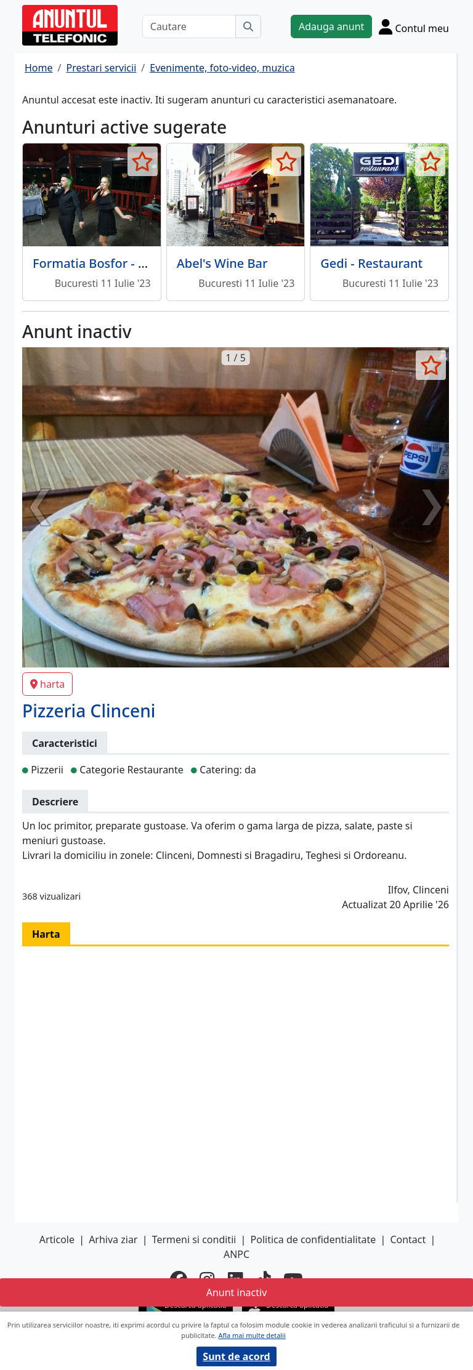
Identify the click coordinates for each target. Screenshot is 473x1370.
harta (47, 684)
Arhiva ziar (113, 1239)
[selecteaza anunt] (142, 161)
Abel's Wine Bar (222, 263)
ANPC (236, 1254)
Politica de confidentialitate (313, 1239)
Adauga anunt (331, 26)
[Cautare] (189, 26)
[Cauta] (248, 26)
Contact (408, 1239)
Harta (46, 934)
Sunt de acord (236, 1356)
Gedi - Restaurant (371, 263)
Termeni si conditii (194, 1239)
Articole (57, 1239)
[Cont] (414, 26)
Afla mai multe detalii (251, 1335)
